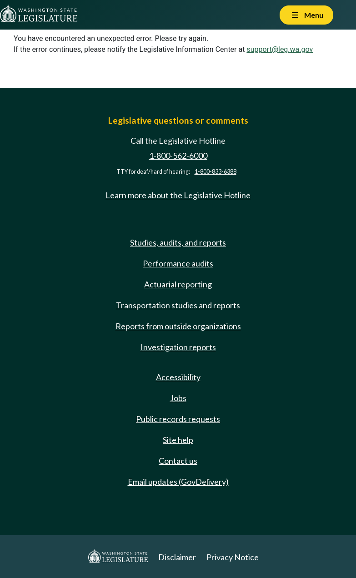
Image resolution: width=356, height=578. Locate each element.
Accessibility (178, 377)
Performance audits (178, 263)
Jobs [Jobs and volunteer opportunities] (178, 398)
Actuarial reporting (178, 284)
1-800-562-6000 (178, 156)
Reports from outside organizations (178, 326)
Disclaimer (177, 557)
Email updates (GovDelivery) (178, 482)
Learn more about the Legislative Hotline (178, 195)
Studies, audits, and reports (178, 242)
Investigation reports (178, 347)
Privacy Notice (232, 557)
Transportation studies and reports (178, 305)
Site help (178, 440)
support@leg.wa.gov (279, 49)
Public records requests (178, 419)
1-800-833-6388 (215, 171)
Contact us (178, 461)
